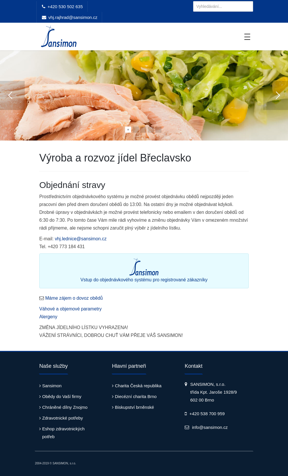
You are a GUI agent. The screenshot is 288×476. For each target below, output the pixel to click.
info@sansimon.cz (210, 427)
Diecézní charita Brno (136, 396)
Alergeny (48, 316)
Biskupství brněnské (134, 407)
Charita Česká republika (138, 385)
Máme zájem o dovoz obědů (74, 298)
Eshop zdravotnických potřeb (63, 432)
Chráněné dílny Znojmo (65, 407)
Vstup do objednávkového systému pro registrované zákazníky (144, 270)
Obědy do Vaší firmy (61, 396)
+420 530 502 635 (65, 6)
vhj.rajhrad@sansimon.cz (72, 17)
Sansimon (52, 385)
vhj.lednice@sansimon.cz (80, 238)
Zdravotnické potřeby (62, 417)
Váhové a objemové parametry (70, 308)
